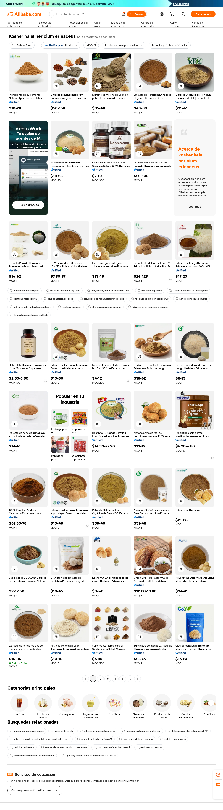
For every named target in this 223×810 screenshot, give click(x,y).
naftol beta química (150, 290)
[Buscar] (136, 14)
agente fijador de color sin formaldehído (64, 747)
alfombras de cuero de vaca (104, 306)
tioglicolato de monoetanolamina (141, 731)
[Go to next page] (137, 678)
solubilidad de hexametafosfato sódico (102, 298)
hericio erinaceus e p (173, 739)
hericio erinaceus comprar (191, 298)
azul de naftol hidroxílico (58, 298)
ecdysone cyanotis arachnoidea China (109, 290)
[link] (218, 775)
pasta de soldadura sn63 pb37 (94, 739)
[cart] (173, 14)
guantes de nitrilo (62, 731)
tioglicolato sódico (69, 306)
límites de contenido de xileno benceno (32, 755)
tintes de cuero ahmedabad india (29, 315)
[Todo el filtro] (22, 45)
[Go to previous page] (85, 678)
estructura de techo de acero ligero (30, 306)
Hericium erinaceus (22, 747)
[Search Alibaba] (85, 14)
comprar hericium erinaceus (136, 739)
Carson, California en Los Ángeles (188, 290)
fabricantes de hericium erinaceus (148, 306)
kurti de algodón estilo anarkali (112, 747)
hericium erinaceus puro (24, 290)
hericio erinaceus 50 (149, 747)
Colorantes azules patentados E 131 (188, 731)
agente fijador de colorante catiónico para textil (89, 755)
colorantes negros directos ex (97, 731)
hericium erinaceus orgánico (63, 290)
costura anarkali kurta (23, 298)
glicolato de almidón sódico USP (150, 298)
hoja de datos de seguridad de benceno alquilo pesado (40, 739)
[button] (123, 14)
